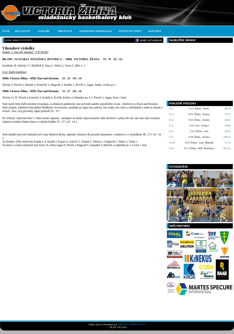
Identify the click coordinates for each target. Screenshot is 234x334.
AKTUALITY (22, 31)
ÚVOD (6, 31)
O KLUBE (44, 31)
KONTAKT (154, 31)
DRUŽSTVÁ (65, 31)
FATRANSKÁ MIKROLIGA (95, 31)
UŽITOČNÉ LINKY (129, 31)
